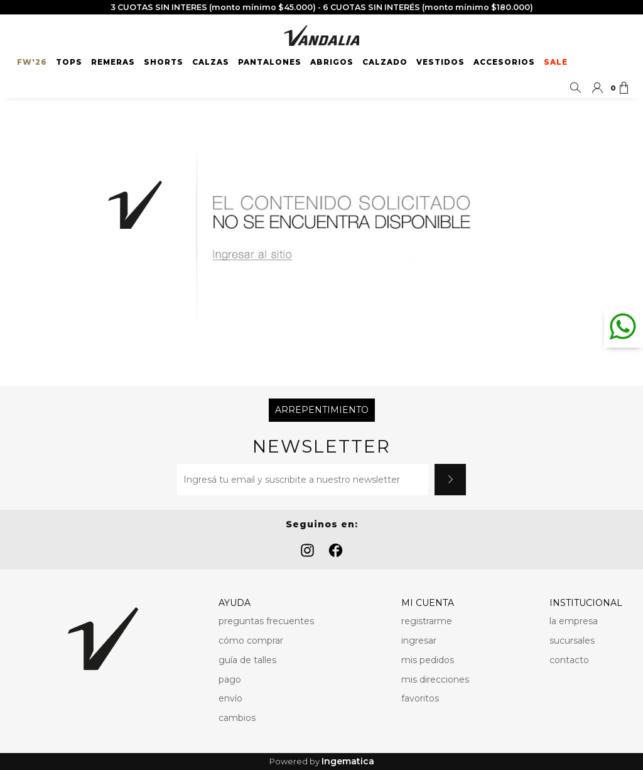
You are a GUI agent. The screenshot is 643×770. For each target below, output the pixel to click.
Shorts (163, 62)
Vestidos (440, 62)
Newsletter (321, 446)
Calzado (385, 62)
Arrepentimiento (322, 409)
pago (230, 679)
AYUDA (235, 602)
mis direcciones (435, 679)
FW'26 (32, 62)
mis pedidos (427, 660)
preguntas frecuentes (266, 621)
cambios (237, 717)
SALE (556, 62)
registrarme (426, 621)
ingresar (418, 640)
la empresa (573, 621)
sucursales (572, 640)
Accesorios (504, 62)
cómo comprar (251, 640)
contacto (569, 660)
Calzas (210, 62)
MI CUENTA (427, 602)
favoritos (420, 698)
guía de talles (247, 660)
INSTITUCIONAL (585, 602)
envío (230, 698)
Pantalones (269, 62)
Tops (69, 62)
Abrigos (332, 62)
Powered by (321, 761)
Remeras (113, 62)
